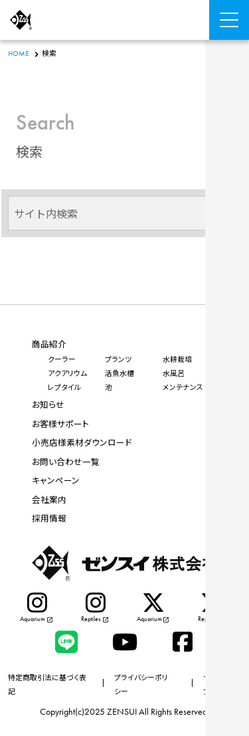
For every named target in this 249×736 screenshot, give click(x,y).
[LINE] (66, 641)
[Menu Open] (229, 20)
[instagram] (37, 608)
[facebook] (182, 641)
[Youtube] (125, 641)
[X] (154, 608)
